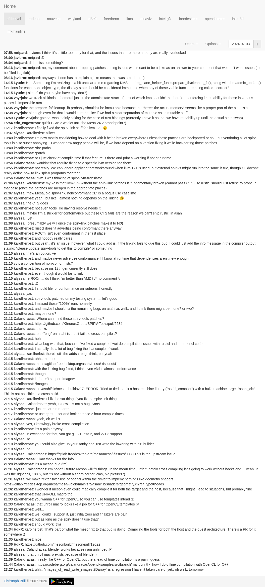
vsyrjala (20, 98)
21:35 (8, 539)
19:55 (8, 168)
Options (213, 44)
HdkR (18, 529)
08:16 (8, 68)
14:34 (8, 98)
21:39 (8, 559)
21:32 (8, 489)
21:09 (8, 243)
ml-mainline (17, 31)
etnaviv (145, 19)
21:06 (8, 183)
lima (129, 19)
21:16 (8, 409)
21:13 (8, 309)
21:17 (8, 414)
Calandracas (24, 163)
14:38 (8, 113)
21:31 (8, 469)
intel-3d (238, 19)
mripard (20, 53)
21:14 (8, 344)
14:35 (8, 108)
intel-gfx (165, 19)
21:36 (8, 544)
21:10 (8, 253)
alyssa (19, 133)
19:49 (8, 138)
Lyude (19, 83)
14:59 (8, 118)
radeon (34, 19)
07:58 (8, 53)
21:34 (8, 529)
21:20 (8, 459)
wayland (74, 19)
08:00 (8, 58)
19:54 (8, 163)
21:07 (8, 193)
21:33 (8, 499)
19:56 (8, 178)
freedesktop (188, 19)
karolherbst (23, 128)
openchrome (215, 19)
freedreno (111, 19)
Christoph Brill (15, 581)
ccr (16, 263)
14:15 (8, 83)
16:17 (8, 128)
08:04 (8, 63)
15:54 (8, 123)
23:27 (8, 569)
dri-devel (14, 19)
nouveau (54, 19)
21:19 (8, 444)
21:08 (8, 213)
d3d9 (92, 19)
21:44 (8, 564)
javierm (20, 58)
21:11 (8, 288)
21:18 (8, 424)
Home (10, 6)
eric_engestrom (27, 123)
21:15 (8, 359)
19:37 (8, 133)
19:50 (8, 158)
